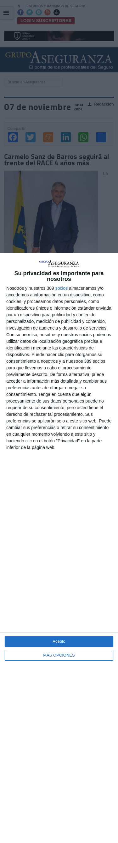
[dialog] (59, 548)
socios (61, 288)
